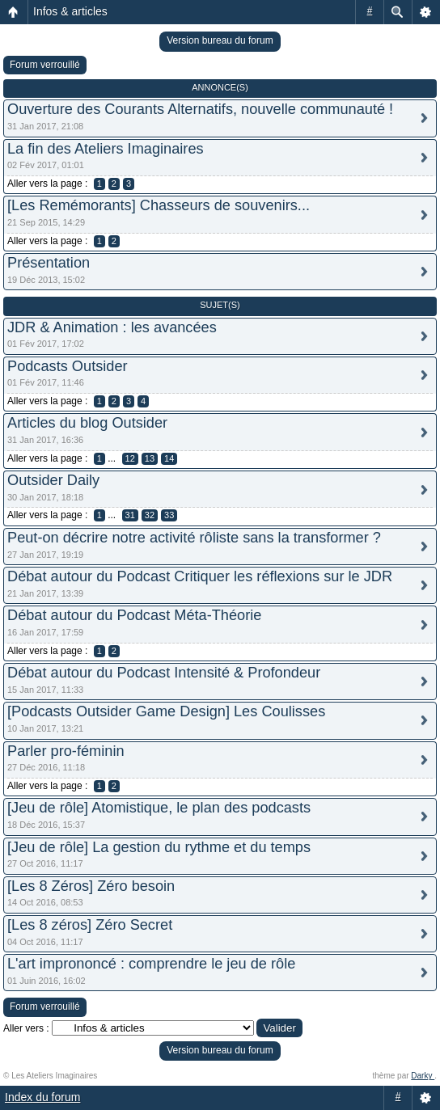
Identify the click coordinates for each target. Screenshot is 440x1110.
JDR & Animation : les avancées (112, 327)
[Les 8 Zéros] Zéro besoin (91, 886)
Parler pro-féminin (66, 751)
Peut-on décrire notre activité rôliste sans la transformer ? (194, 538)
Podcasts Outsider (67, 366)
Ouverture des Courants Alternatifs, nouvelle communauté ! (200, 109)
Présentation (48, 263)
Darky (422, 1075)
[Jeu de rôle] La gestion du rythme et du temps (159, 847)
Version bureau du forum (220, 40)
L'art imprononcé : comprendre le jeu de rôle (151, 964)
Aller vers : (26, 1028)
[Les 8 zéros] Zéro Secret (89, 925)
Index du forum (42, 1097)
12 (130, 458)
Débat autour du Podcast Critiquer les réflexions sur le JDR (199, 576)
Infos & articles (70, 11)
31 (130, 515)
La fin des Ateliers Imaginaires (105, 149)
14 (169, 458)
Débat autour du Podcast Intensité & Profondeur (163, 673)
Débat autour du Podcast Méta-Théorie (134, 615)
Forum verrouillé (45, 64)
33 (169, 515)
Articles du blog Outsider (87, 423)
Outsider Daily (53, 480)
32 (149, 515)
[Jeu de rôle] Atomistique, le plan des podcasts (159, 808)
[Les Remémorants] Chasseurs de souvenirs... (158, 205)
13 (149, 458)
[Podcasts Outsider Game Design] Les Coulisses (166, 711)
